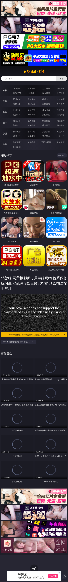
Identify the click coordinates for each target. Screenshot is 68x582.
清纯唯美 (31, 125)
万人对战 (46, 88)
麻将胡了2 (16, 93)
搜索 (61, 78)
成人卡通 (46, 110)
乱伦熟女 (46, 114)
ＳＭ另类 (60, 103)
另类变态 (60, 114)
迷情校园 (17, 136)
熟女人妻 (17, 103)
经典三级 (31, 114)
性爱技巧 (60, 136)
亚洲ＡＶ (17, 99)
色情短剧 (17, 147)
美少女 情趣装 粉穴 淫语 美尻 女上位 (18, 342)
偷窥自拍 (17, 120)
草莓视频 (31, 142)
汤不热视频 (46, 142)
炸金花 (31, 93)
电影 (5, 111)
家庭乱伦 (31, 131)
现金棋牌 (46, 93)
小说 (5, 133)
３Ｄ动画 (60, 99)
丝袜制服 (31, 103)
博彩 (5, 90)
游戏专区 (60, 88)
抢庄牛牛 (60, 93)
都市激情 (17, 131)
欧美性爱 (60, 110)
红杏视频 (60, 142)
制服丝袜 (17, 114)
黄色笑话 (46, 136)
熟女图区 (46, 125)
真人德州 (31, 88)
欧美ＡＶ (46, 99)
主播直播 (46, 103)
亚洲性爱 (17, 110)
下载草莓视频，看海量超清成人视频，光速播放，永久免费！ (37, 334)
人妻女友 (46, 131)
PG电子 (17, 88)
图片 (5, 122)
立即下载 (53, 576)
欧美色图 (46, 120)
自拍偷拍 (31, 99)
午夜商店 (17, 142)
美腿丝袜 (17, 125)
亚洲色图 (31, 120)
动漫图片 (60, 120)
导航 (5, 144)
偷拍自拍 (31, 110)
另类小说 (31, 136)
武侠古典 (60, 131)
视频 (5, 101)
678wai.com (34, 71)
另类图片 (60, 125)
